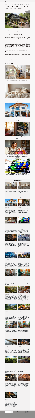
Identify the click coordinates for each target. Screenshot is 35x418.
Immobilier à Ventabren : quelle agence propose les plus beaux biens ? (11, 275)
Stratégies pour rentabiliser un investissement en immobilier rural (11, 292)
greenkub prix (22, 38)
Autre (8, 4)
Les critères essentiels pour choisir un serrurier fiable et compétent (23, 362)
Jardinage (17, 415)
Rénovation (17, 412)
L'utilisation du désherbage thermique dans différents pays (11, 362)
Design (17, 414)
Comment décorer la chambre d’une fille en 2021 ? (23, 380)
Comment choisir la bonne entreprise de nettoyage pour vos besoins (11, 327)
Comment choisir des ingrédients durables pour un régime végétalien (24, 309)
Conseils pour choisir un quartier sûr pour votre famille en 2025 (23, 257)
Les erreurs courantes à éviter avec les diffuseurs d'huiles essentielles (11, 240)
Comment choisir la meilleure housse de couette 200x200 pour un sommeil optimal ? (17, 99)
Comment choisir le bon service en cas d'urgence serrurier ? (17, 173)
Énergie (17, 411)
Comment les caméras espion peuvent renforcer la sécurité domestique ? (17, 136)
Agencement (17, 413)
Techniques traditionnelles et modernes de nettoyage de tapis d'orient (23, 292)
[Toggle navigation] (5, 1)
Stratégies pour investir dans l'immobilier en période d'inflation (23, 275)
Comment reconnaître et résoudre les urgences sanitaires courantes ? (23, 240)
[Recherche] (8, 412)
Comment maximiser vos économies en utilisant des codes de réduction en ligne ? (17, 155)
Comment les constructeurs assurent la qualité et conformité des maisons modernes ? (17, 118)
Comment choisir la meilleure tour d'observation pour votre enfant (23, 327)
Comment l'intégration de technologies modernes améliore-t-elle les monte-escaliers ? (17, 81)
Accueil (6, 4)
